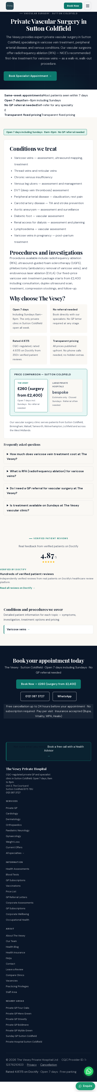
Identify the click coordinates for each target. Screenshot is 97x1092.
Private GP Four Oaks (17, 1007)
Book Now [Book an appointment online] (73, 5)
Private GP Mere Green (18, 1013)
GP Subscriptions (15, 880)
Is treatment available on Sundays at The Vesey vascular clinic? (43, 507)
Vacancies (12, 980)
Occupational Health (17, 919)
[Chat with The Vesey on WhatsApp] (88, 1071)
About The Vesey (15, 935)
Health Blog (12, 946)
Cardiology (12, 813)
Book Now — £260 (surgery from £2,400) (48, 684)
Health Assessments (17, 868)
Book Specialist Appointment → (30, 76)
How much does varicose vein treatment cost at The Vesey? (47, 456)
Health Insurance (15, 952)
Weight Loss (13, 841)
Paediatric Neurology (17, 830)
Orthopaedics (14, 824)
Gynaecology (13, 836)
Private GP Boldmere (17, 1024)
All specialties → (15, 853)
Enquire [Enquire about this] (85, 1086)
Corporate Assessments (19, 902)
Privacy (32, 1065)
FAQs (9, 958)
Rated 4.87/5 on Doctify (22, 1072)
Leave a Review (14, 969)
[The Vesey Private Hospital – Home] (10, 6)
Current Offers (14, 847)
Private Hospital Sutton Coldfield (24, 1041)
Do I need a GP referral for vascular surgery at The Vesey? (45, 490)
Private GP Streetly (16, 1019)
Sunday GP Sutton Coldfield (21, 1036)
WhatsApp (64, 696)
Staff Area (11, 992)
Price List (11, 891)
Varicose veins (18, 629)
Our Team (11, 941)
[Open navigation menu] (87, 6)
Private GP (11, 808)
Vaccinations (13, 885)
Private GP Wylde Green (19, 1030)
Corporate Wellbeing (17, 914)
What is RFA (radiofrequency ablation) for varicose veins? (45, 473)
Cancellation (48, 1065)
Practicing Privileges (17, 986)
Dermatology (13, 819)
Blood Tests (12, 874)
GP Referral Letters (16, 897)
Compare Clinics (15, 975)
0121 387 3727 (73, 76)
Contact (10, 963)
